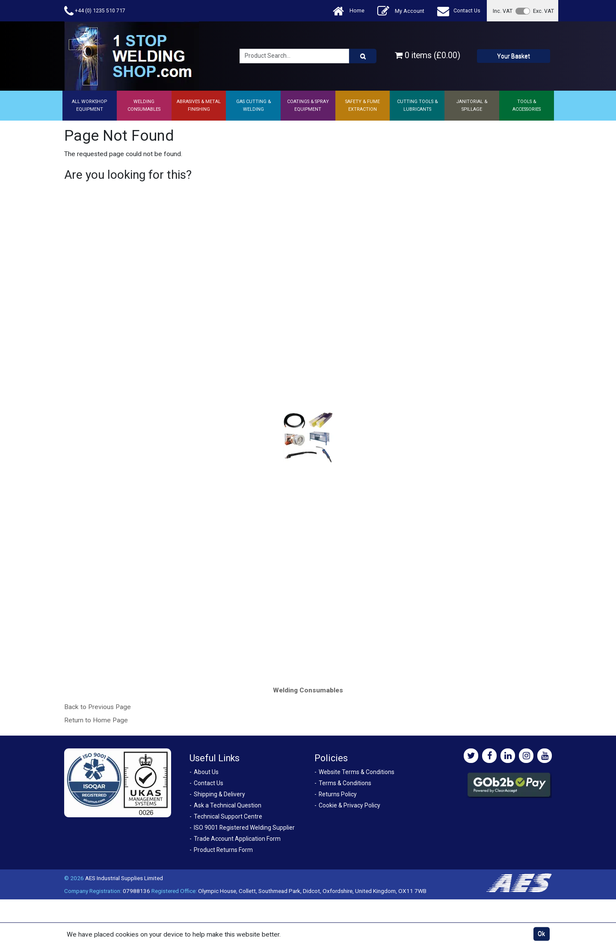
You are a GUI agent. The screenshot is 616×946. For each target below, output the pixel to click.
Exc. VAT (543, 11)
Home (348, 10)
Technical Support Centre (228, 816)
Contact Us (458, 10)
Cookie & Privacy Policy (349, 805)
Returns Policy (338, 794)
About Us (206, 772)
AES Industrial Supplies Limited (124, 878)
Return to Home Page (96, 720)
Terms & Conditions (345, 783)
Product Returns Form (223, 849)
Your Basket (513, 56)
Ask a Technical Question (227, 805)
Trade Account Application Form (237, 838)
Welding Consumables (308, 690)
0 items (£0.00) (427, 55)
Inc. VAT (502, 11)
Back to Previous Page (97, 707)
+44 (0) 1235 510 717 (94, 10)
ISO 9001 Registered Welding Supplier (244, 827)
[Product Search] (362, 56)
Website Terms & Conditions (356, 772)
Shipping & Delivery (219, 794)
